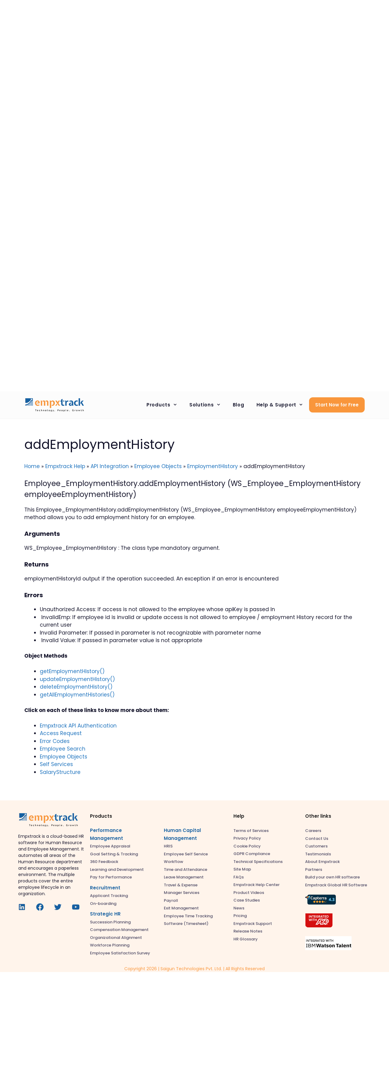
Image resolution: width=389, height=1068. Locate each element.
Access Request (61, 733)
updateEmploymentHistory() (77, 679)
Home (32, 466)
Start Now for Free (337, 405)
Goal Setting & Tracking (114, 854)
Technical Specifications (258, 861)
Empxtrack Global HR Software (336, 885)
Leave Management (184, 877)
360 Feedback (104, 861)
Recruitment (105, 888)
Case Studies (246, 900)
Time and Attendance (185, 869)
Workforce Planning (109, 945)
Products (164, 404)
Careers (313, 831)
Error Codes (55, 741)
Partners (313, 869)
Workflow (173, 861)
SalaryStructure (60, 772)
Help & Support (282, 404)
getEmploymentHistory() (72, 671)
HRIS (168, 846)
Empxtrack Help (65, 466)
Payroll (171, 900)
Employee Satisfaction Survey (120, 953)
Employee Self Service (186, 854)
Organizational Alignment (116, 937)
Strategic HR (105, 914)
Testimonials (318, 854)
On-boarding (103, 903)
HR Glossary (245, 939)
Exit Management (181, 908)
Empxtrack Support (252, 923)
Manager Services (181, 892)
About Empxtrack (322, 861)
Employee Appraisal (110, 846)
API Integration (110, 466)
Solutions (208, 404)
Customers (316, 846)
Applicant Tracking (109, 896)
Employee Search (62, 748)
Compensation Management (119, 930)
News (238, 908)
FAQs (238, 877)
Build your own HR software (332, 877)
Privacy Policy (247, 838)
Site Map (242, 869)
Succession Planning (110, 922)
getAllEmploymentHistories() (77, 694)
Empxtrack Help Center (256, 885)
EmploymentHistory (212, 466)
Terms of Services (251, 831)
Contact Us (316, 838)
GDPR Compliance (251, 854)
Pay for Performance (111, 877)
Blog (238, 405)
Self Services (56, 764)
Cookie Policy (247, 846)
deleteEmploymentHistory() (76, 686)
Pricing (240, 916)
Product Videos (248, 892)
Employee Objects (158, 466)
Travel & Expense (181, 885)
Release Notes (247, 931)
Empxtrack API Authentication (78, 725)
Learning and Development (117, 869)
